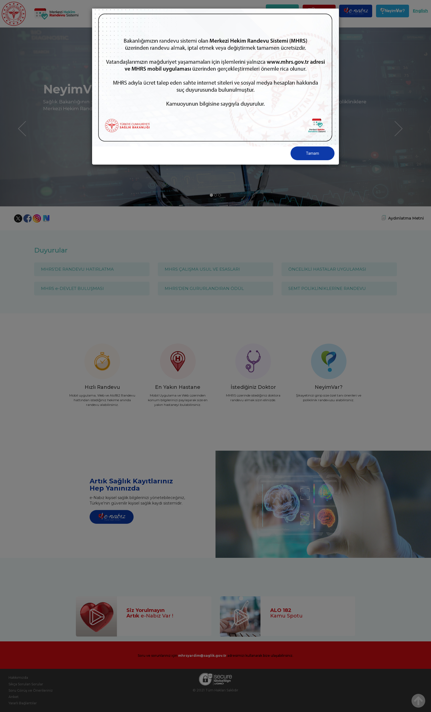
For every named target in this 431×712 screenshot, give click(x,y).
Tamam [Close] (312, 153)
